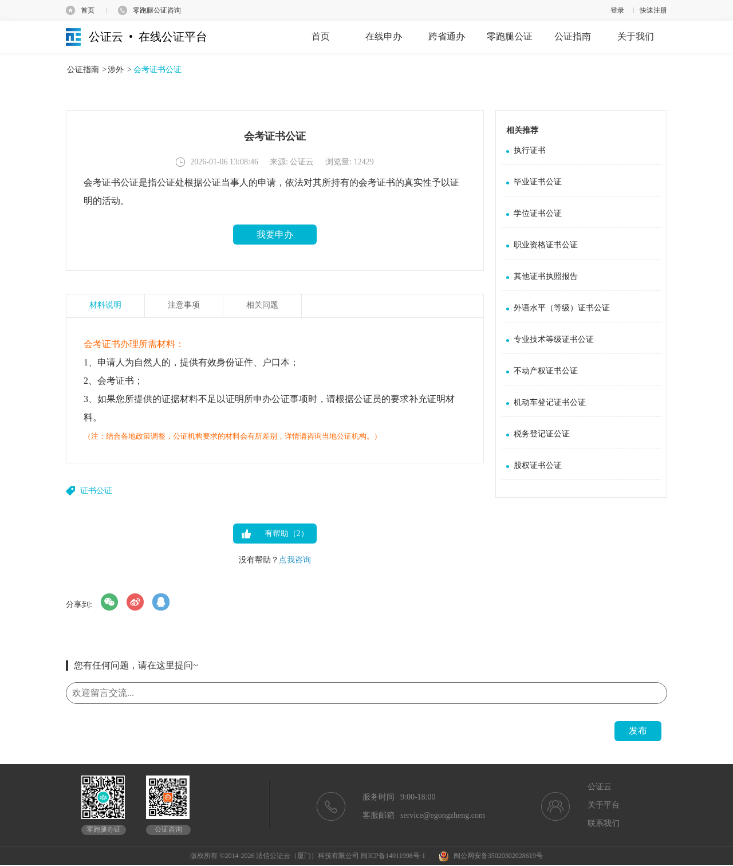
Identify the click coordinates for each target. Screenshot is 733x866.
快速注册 (653, 10)
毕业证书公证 (538, 182)
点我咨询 (295, 560)
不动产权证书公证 (546, 371)
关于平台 (604, 805)
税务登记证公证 (542, 434)
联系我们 (604, 823)
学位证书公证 (538, 213)
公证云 (600, 786)
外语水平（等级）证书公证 (562, 308)
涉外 (116, 69)
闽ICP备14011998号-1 (393, 856)
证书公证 (96, 490)
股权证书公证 (538, 465)
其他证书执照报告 (546, 276)
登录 (617, 10)
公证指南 (83, 69)
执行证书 (530, 150)
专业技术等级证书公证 (554, 339)
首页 (87, 10)
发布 (638, 730)
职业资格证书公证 (546, 245)
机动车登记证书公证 (550, 402)
